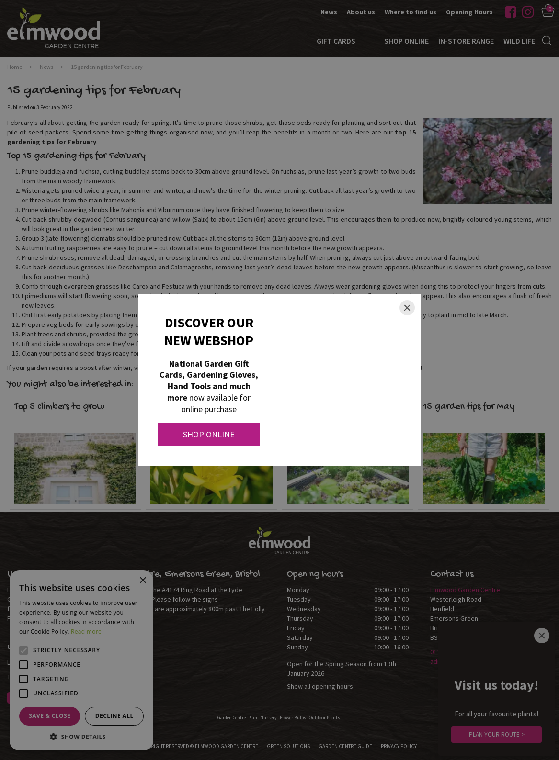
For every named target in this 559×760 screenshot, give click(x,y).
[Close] (407, 307)
